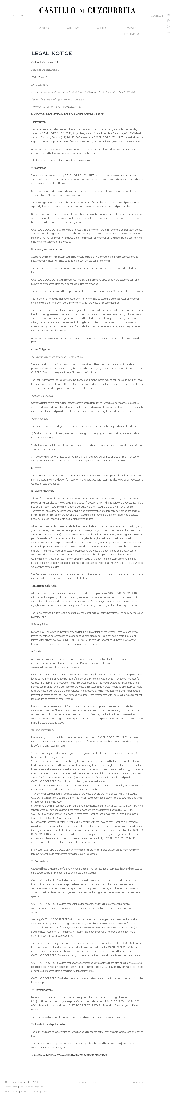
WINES (102, 28)
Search (47, 1092)
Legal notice (40, 1087)
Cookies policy (26, 1087)
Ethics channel (11, 1092)
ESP (13, 16)
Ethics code (26, 1092)
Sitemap (37, 1092)
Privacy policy (11, 1087)
